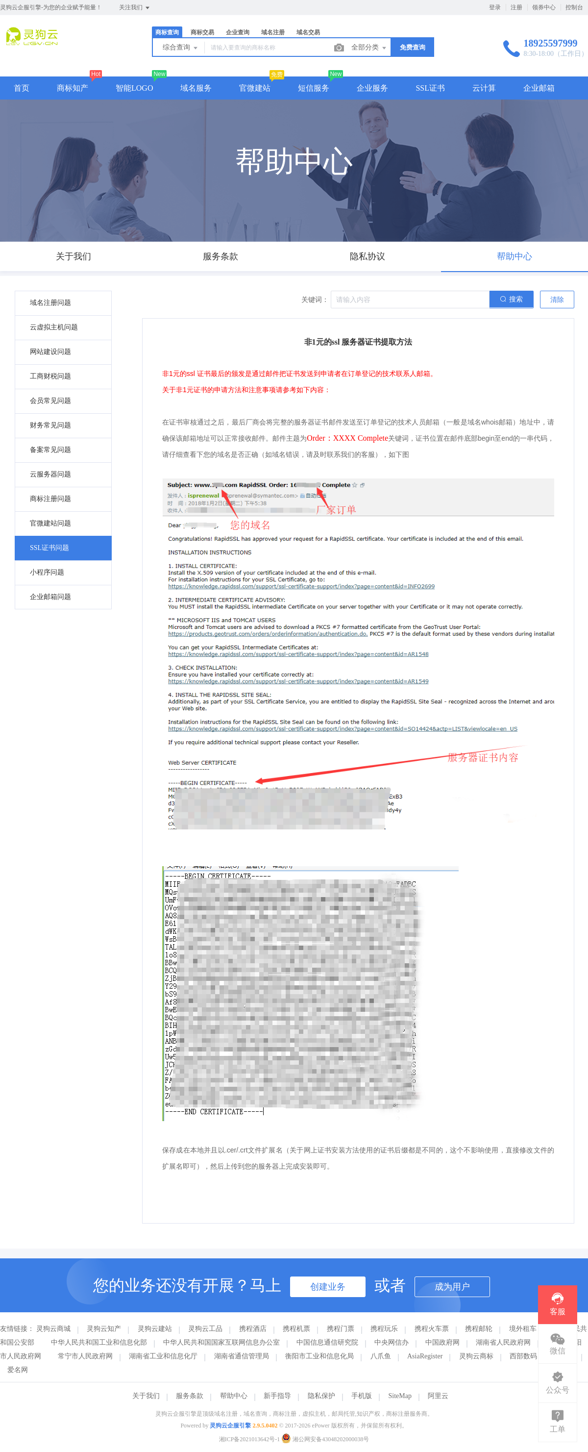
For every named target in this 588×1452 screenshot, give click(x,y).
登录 (495, 7)
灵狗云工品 (205, 1328)
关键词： (315, 299)
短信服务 (313, 88)
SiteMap (400, 1396)
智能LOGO (134, 88)
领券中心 (544, 7)
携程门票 (340, 1328)
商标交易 (202, 32)
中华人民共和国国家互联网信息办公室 (221, 1342)
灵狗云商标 (476, 1356)
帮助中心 (233, 1396)
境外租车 (523, 1328)
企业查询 (237, 32)
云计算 (484, 88)
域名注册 (273, 32)
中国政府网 (442, 1342)
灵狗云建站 (155, 1328)
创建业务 (327, 1287)
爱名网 (17, 1370)
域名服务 (196, 88)
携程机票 (296, 1328)
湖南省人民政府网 (503, 1342)
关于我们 (146, 1396)
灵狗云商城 (53, 1328)
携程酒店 (253, 1328)
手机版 (361, 1396)
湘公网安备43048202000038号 (325, 1439)
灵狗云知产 (104, 1328)
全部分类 (369, 48)
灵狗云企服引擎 (230, 1425)
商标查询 (167, 32)
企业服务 (372, 88)
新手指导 (277, 1396)
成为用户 (452, 1287)
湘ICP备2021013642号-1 (249, 1439)
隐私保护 (321, 1396)
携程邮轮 (478, 1328)
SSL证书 (430, 88)
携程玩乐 (384, 1328)
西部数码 (523, 1356)
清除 (557, 299)
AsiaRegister (424, 1356)
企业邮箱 (539, 88)
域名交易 (308, 32)
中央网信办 (391, 1342)
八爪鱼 (380, 1356)
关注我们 (135, 7)
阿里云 (438, 1396)
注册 (516, 7)
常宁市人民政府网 (85, 1356)
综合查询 (181, 48)
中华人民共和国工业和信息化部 (99, 1342)
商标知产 (72, 88)
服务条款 (189, 1396)
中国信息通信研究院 (327, 1342)
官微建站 (254, 88)
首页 (21, 88)
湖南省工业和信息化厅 (163, 1356)
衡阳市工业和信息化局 (319, 1356)
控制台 (574, 7)
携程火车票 (432, 1328)
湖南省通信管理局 (241, 1356)
